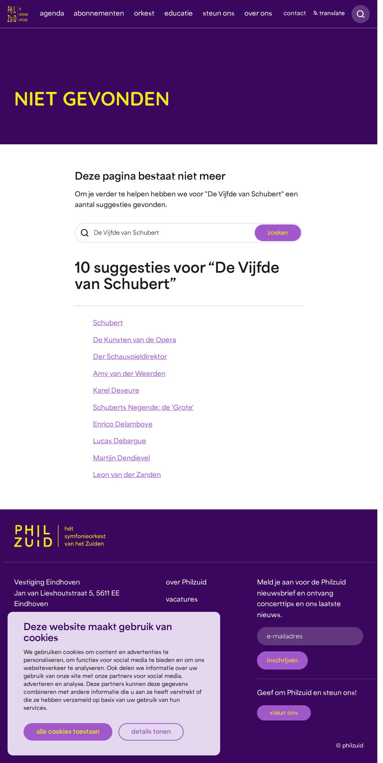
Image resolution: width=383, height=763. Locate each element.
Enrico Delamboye (123, 425)
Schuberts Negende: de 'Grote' (143, 408)
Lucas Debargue (119, 442)
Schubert (108, 324)
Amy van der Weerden (129, 374)
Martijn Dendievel (121, 459)
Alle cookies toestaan (67, 732)
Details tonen (151, 732)
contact (295, 14)
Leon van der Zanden (127, 475)
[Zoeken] (189, 233)
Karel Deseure (116, 391)
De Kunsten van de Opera (134, 341)
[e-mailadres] (310, 636)
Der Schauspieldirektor (130, 357)
